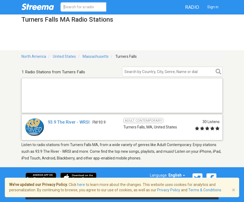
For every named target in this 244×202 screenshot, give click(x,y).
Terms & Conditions (204, 190)
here (81, 184)
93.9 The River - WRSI (69, 122)
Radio (192, 7)
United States (64, 56)
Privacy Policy (168, 190)
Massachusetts (96, 56)
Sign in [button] (213, 7)
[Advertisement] (122, 106)
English (176, 175)
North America (33, 56)
